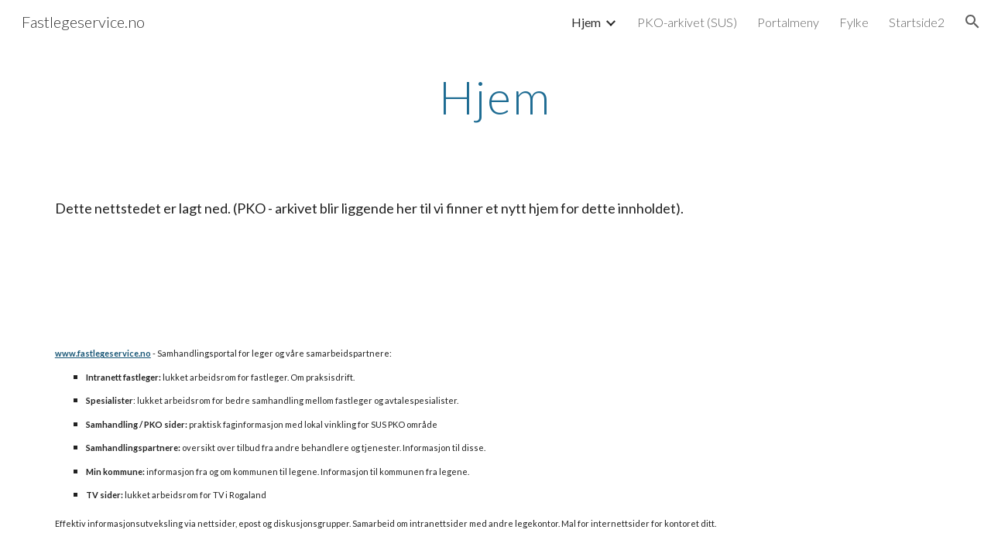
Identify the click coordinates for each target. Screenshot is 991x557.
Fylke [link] (854, 22)
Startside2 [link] (917, 22)
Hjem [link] (586, 22)
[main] (495, 96)
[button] (972, 21)
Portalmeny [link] (788, 22)
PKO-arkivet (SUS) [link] (687, 22)
